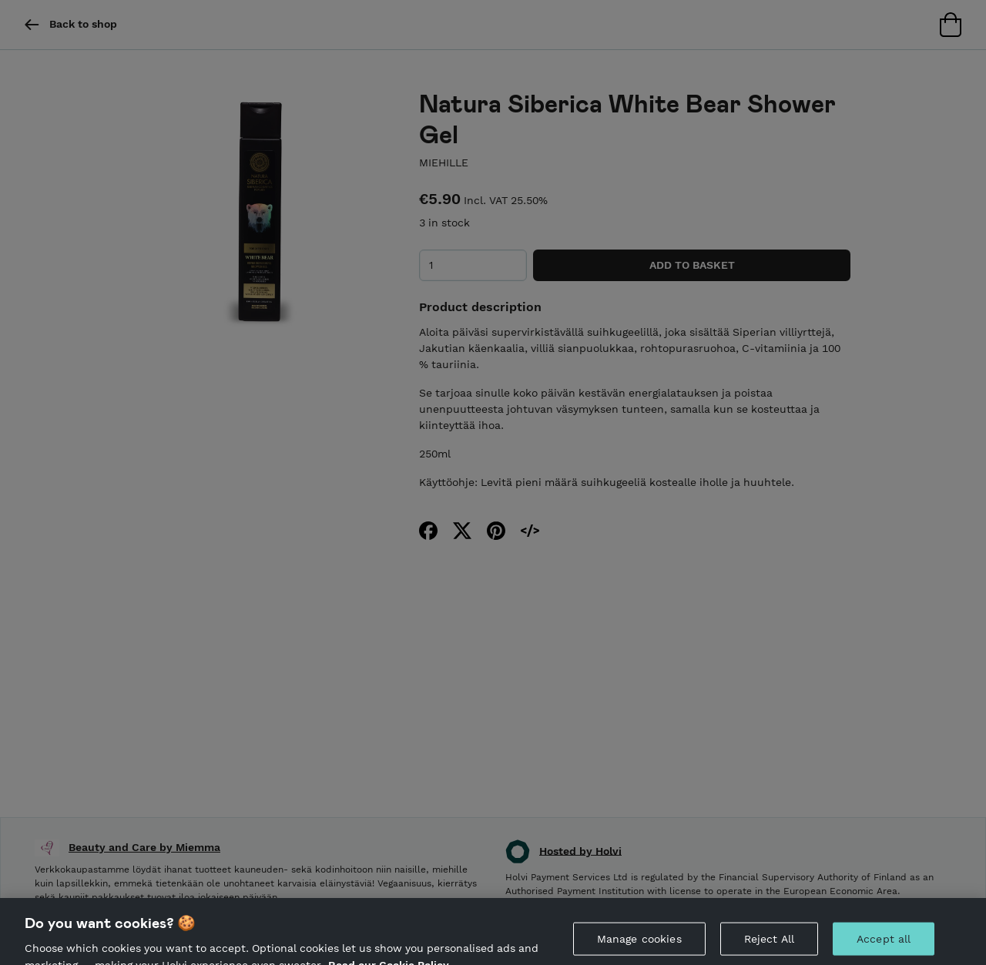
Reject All (769, 945)
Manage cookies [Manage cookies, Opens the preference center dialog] (639, 945)
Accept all (884, 945)
